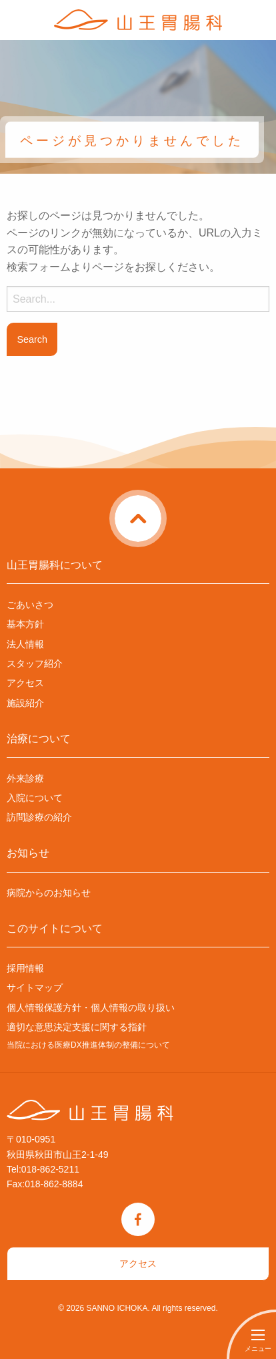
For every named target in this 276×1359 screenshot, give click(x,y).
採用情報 (25, 968)
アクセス (25, 682)
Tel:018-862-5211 (43, 1169)
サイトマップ (35, 987)
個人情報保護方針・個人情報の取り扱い (91, 1007)
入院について (35, 797)
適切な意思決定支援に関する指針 (77, 1027)
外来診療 (25, 778)
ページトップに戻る (164, 503)
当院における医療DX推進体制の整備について (88, 1045)
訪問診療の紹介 (39, 817)
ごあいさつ (30, 604)
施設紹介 (25, 703)
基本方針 (25, 624)
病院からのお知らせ (49, 892)
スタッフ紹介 (35, 663)
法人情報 (25, 644)
